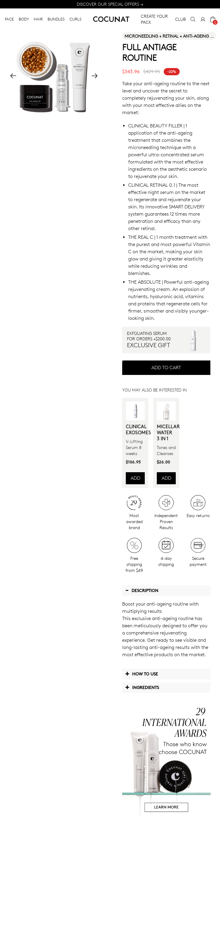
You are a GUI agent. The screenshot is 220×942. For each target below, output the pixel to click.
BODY (24, 19)
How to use (141, 673)
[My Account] (203, 19)
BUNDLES (56, 19)
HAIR (38, 19)
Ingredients (142, 687)
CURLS (76, 19)
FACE (9, 19)
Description (141, 590)
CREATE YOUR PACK (154, 19)
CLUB (180, 19)
